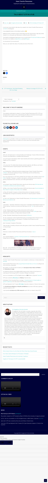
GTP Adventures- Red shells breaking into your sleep (13, 89)
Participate (5, 138)
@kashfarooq (19, 39)
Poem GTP (41, 22)
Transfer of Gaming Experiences (21, 236)
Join (33, 206)
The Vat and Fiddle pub (36, 37)
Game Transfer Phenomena (24, 1)
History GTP (36, 22)
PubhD (5, 28)
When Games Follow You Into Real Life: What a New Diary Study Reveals (20, 351)
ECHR (35, 211)
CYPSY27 (5, 172)
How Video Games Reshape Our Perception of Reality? (16, 353)
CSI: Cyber (21, 284)
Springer (5, 261)
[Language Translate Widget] (11, 99)
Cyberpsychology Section (9, 220)
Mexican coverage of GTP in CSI (34, 88)
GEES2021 (29, 215)
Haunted (40, 275)
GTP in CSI (31, 22)
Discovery (15, 277)
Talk (14, 10)
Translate (12, 101)
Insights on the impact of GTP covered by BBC (14, 359)
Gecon (34, 231)
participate (18, 413)
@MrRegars (26, 39)
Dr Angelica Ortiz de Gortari (16, 22)
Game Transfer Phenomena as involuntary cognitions (15, 356)
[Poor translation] (9, 442)
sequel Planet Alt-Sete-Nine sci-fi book (28, 263)
